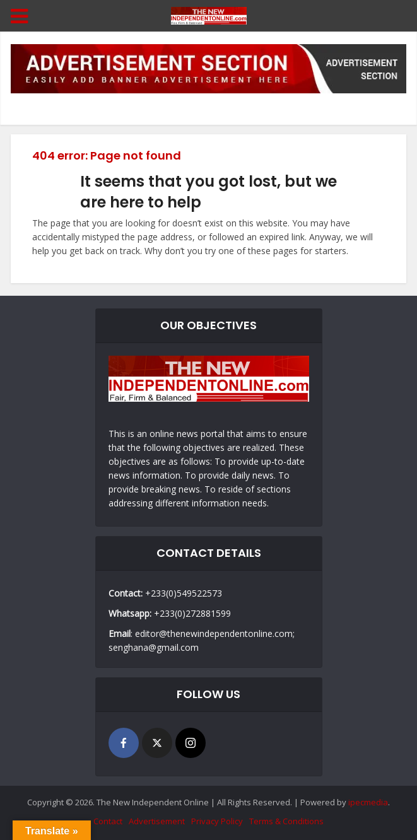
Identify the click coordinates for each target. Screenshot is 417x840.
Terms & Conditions (286, 821)
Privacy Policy (217, 821)
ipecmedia (368, 802)
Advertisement (157, 821)
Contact (107, 821)
